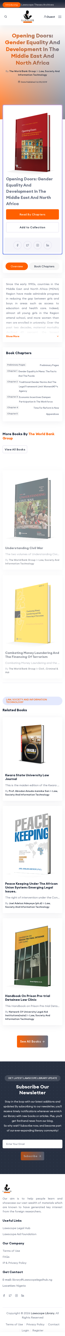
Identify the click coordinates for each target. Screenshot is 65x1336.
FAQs (6, 1256)
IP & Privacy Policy (15, 1262)
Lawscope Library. (43, 1313)
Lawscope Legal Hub (16, 1228)
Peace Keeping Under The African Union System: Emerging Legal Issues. (31, 887)
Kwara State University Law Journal (27, 777)
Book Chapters (44, 266)
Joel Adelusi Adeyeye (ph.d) (25, 903)
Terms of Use (11, 1250)
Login (25, 1330)
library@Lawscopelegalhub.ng (32, 1279)
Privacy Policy (35, 1324)
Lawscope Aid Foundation (19, 1234)
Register (37, 1330)
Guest (49, 16)
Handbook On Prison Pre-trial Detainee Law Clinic (27, 998)
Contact (53, 1324)
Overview (17, 266)
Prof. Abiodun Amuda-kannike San (29, 791)
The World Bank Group (22, 71)
